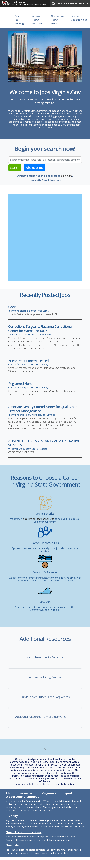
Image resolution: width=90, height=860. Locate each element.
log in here (66, 175)
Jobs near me (34, 168)
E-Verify (12, 816)
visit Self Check (77, 826)
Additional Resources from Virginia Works (40, 717)
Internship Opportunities (79, 17)
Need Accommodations (23, 832)
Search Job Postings (20, 19)
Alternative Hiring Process (57, 19)
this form (61, 849)
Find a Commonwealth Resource (70, 3)
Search (14, 168)
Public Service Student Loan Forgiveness (45, 697)
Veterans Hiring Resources (38, 19)
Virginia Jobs (18, 2)
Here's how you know (35, 5)
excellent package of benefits (38, 518)
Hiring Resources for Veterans (45, 657)
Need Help (14, 845)
